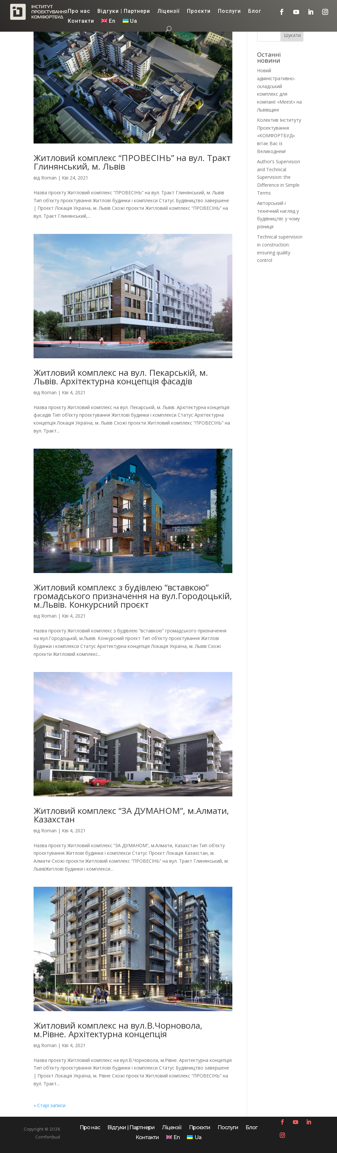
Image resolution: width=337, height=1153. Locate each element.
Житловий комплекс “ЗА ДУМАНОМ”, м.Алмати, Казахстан (131, 815)
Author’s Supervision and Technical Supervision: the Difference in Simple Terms (278, 177)
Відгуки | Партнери (123, 11)
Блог (254, 11)
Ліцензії (168, 11)
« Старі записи (49, 1105)
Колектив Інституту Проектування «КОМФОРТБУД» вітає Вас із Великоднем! (279, 135)
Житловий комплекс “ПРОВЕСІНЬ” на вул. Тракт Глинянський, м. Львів (132, 162)
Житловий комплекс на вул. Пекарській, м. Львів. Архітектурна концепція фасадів (121, 377)
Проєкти (199, 11)
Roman (49, 178)
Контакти (81, 21)
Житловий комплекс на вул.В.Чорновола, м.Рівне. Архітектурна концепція (118, 1029)
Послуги (229, 11)
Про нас (79, 11)
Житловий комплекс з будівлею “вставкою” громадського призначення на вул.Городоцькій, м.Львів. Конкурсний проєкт (133, 595)
